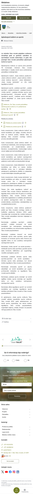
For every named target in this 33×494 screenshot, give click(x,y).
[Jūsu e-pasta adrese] (17, 390)
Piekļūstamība (6, 429)
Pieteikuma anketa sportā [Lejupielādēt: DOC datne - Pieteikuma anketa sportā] (13, 126)
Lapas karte (5, 432)
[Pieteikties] (17, 396)
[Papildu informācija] (10, 109)
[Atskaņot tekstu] (8, 41)
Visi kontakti (10, 461)
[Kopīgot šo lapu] (16, 322)
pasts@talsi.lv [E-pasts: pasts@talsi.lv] (7, 450)
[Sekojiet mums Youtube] (6, 472)
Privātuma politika (7, 426)
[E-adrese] (4, 456)
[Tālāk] (30, 340)
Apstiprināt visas (24, 18)
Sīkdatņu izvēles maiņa (8, 435)
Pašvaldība (5, 414)
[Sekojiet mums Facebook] (10, 472)
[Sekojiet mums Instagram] (14, 472)
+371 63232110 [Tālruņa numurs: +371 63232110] (8, 444)
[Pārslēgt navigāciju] (16, 490)
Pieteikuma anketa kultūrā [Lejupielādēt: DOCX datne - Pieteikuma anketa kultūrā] (13, 123)
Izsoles (4, 417)
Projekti (4, 411)
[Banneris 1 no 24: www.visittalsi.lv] (17, 339)
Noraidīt (8, 18)
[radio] (6, 360)
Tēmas (5, 384)
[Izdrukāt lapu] (16, 318)
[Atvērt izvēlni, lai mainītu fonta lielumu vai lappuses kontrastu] (25, 491)
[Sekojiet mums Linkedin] (17, 472)
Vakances (5, 409)
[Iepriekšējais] (2, 340)
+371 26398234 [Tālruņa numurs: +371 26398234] (8, 447)
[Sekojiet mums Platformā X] (2, 472)
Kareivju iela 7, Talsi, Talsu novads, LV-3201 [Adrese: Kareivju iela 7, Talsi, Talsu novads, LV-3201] (16, 453)
